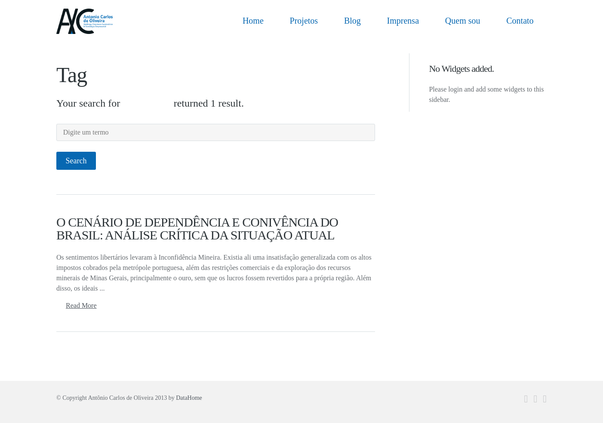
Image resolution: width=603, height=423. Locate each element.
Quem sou (462, 20)
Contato (519, 20)
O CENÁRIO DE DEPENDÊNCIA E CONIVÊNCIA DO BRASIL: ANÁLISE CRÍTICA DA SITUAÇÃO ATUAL (197, 228)
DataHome (189, 398)
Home (253, 20)
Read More (81, 305)
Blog (352, 20)
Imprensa (403, 20)
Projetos (304, 20)
